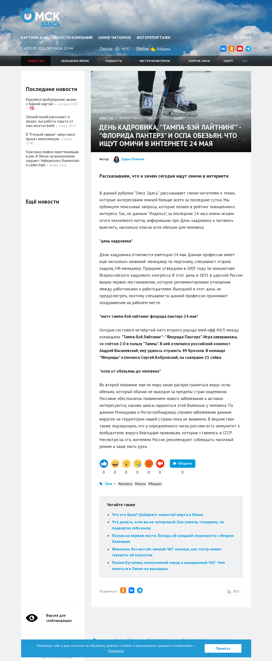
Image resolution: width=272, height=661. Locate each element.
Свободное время (75, 61)
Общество (36, 61)
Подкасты (114, 61)
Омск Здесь (41, 17)
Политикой (116, 651)
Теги (108, 483)
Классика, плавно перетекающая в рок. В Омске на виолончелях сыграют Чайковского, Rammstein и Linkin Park (52, 158)
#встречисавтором (155, 61)
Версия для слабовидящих (59, 618)
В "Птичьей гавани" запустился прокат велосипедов (50, 136)
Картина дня (34, 37)
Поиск (242, 37)
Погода (106, 48)
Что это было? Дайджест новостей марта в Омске (157, 514)
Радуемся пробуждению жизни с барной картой (51, 101)
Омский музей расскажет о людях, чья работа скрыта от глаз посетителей (49, 121)
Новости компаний (73, 37)
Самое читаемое (114, 37)
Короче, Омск (199, 61)
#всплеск (125, 483)
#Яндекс (155, 483)
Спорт (228, 61)
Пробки (142, 48)
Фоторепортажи (153, 37)
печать (178, 118)
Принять (223, 648)
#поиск (140, 483)
